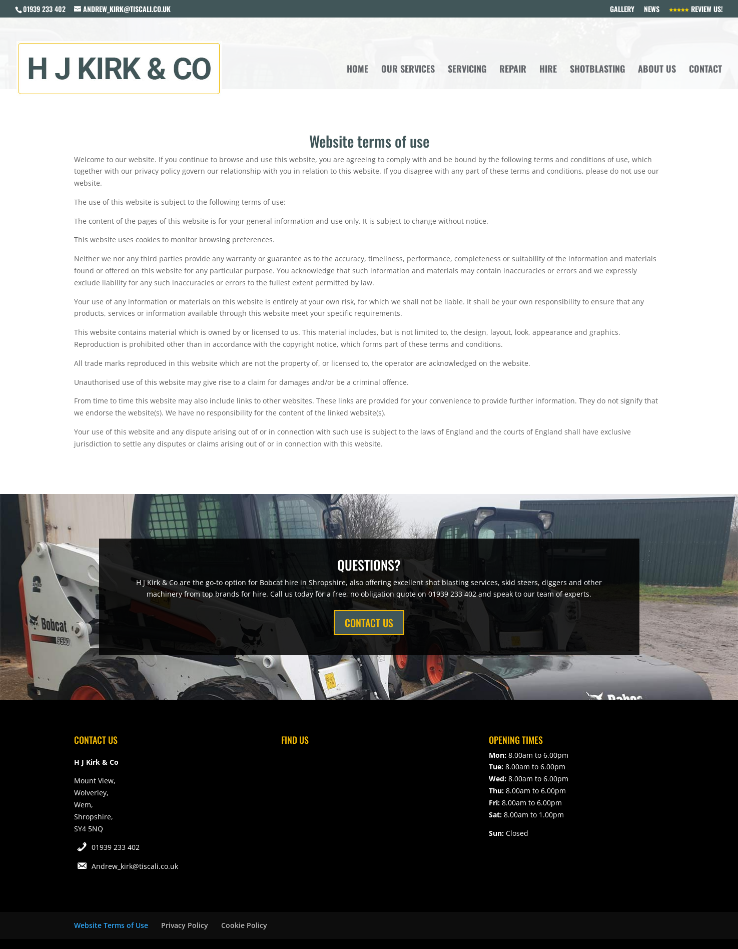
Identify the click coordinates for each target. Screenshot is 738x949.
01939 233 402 (116, 847)
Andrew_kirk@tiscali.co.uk (135, 866)
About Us (657, 70)
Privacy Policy (184, 925)
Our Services (408, 70)
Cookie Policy (244, 925)
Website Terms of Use (111, 925)
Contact (705, 70)
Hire (548, 70)
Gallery (622, 10)
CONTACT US (369, 622)
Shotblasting (597, 70)
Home (357, 70)
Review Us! (696, 10)
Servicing (467, 70)
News (651, 10)
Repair (512, 70)
